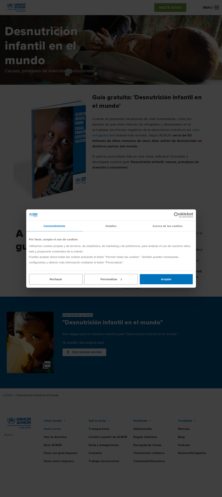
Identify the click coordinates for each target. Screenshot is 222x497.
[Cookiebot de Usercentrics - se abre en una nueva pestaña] (176, 215)
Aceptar (166, 279)
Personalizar (111, 279)
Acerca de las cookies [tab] (168, 226)
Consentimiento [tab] (54, 226)
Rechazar (56, 279)
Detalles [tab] (110, 226)
